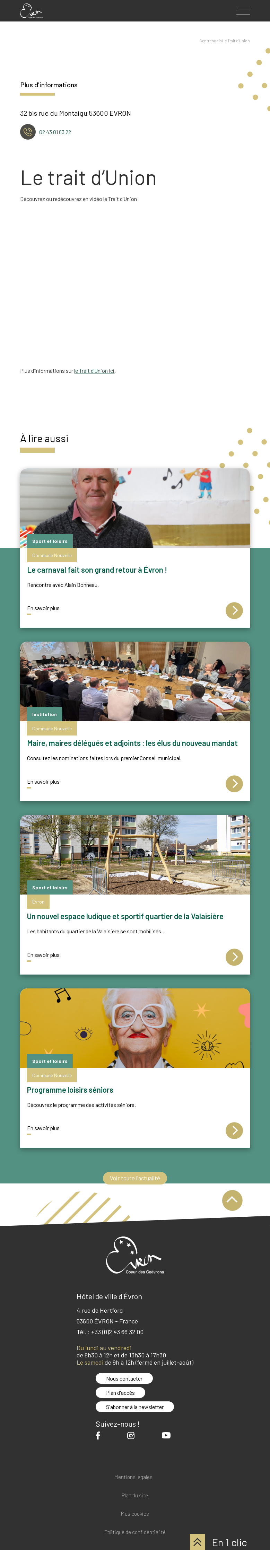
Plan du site (135, 1495)
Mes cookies (135, 1514)
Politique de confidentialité (135, 1532)
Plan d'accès (120, 1392)
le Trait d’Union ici (94, 370)
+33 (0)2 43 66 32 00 (117, 1332)
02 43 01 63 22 (55, 132)
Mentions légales (133, 1477)
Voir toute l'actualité (134, 1178)
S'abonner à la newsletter (135, 1406)
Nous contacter (124, 1378)
